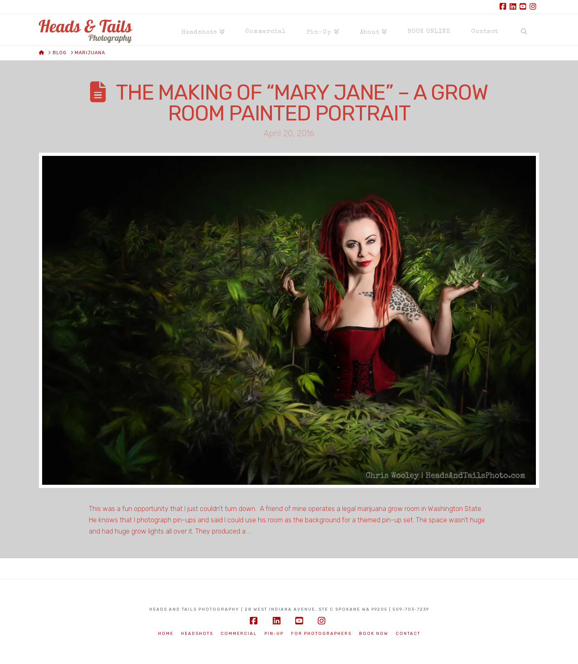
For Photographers (321, 633)
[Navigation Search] (523, 29)
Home (165, 633)
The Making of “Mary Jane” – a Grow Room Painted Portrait (302, 103)
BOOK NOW (373, 633)
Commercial (239, 633)
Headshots (197, 633)
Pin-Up (274, 633)
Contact (408, 633)
